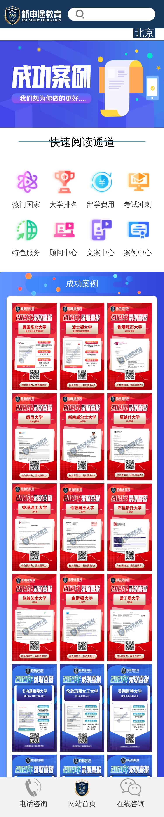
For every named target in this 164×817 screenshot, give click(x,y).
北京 (8, 730)
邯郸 (46, 730)
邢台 (58, 730)
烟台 (84, 730)
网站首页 (82, 804)
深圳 (21, 730)
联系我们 (37, 709)
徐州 (71, 730)
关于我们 (14, 709)
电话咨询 (30, 804)
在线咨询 (133, 804)
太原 (33, 730)
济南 (96, 730)
